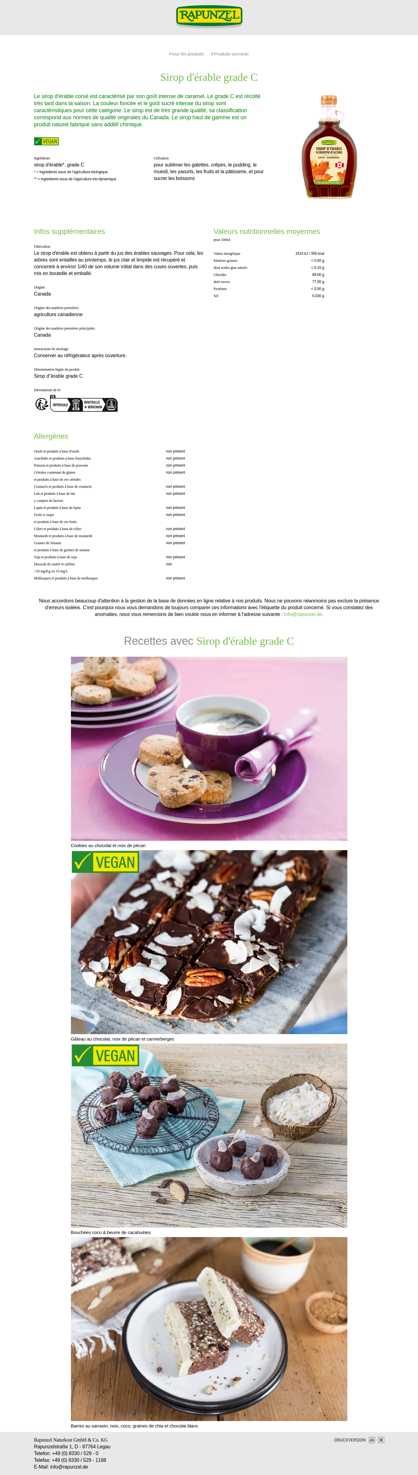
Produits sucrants (230, 53)
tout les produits (186, 53)
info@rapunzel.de (303, 614)
